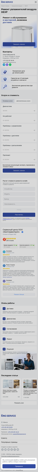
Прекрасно (19, 466)
